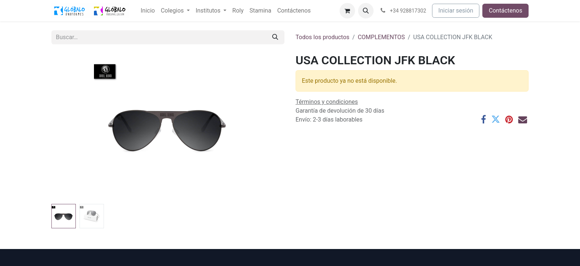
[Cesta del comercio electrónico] (347, 10)
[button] (366, 10)
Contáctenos (505, 10)
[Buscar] (275, 37)
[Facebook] (483, 119)
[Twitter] (495, 119)
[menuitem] (148, 10)
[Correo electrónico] (522, 119)
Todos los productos (323, 37)
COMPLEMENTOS (381, 37)
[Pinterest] (509, 119)
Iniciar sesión (455, 10)
